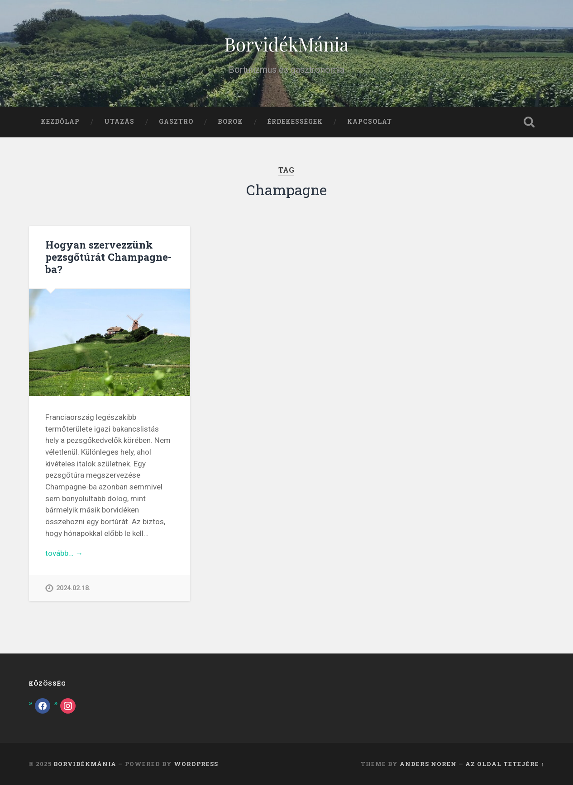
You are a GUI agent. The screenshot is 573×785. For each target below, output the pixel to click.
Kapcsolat (369, 122)
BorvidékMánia (286, 44)
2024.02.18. (73, 588)
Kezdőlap (60, 122)
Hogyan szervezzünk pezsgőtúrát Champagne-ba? (108, 257)
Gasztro (176, 122)
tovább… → (64, 553)
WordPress (196, 763)
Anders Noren (428, 763)
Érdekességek (295, 122)
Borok (230, 122)
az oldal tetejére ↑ (504, 763)
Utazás (119, 122)
